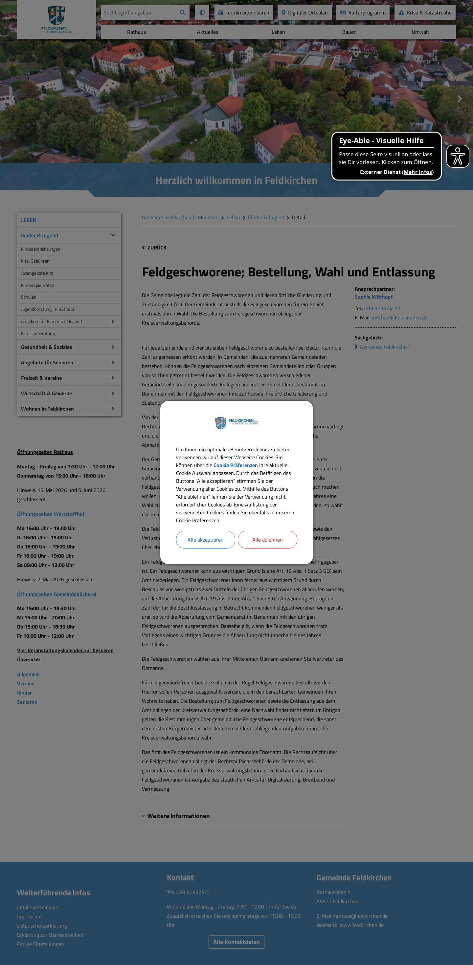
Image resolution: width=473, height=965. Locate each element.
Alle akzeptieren (206, 540)
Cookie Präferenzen (236, 465)
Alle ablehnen (267, 540)
